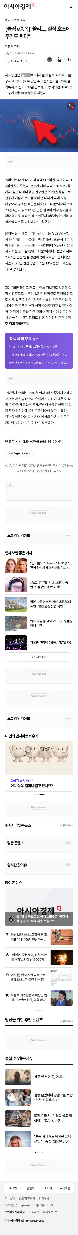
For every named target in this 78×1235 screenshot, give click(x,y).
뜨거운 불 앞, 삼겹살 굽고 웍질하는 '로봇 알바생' (57, 1118)
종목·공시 (20, 20)
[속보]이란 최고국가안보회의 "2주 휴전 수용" (33, 346)
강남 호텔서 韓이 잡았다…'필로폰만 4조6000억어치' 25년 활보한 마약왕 (39, 354)
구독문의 (26, 1205)
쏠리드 (25, 75)
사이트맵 (65, 1188)
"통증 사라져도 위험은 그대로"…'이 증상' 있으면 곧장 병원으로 (57, 1139)
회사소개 (10, 1198)
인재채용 (44, 1198)
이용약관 (34, 1212)
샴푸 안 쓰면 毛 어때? (52, 1077)
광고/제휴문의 (27, 1198)
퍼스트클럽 (11, 1205)
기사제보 (40, 1205)
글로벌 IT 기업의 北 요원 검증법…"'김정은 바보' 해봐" (49, 585)
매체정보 (48, 1212)
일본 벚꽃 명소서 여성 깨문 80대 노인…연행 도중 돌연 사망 (39, 362)
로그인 (13, 1188)
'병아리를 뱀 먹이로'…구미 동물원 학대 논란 (51, 623)
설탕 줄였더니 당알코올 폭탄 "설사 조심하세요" (57, 1097)
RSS (52, 1205)
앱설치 (30, 1188)
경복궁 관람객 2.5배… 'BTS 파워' (51, 643)
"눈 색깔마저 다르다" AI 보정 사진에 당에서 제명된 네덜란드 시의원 (51, 565)
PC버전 (47, 1188)
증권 (7, 20)
